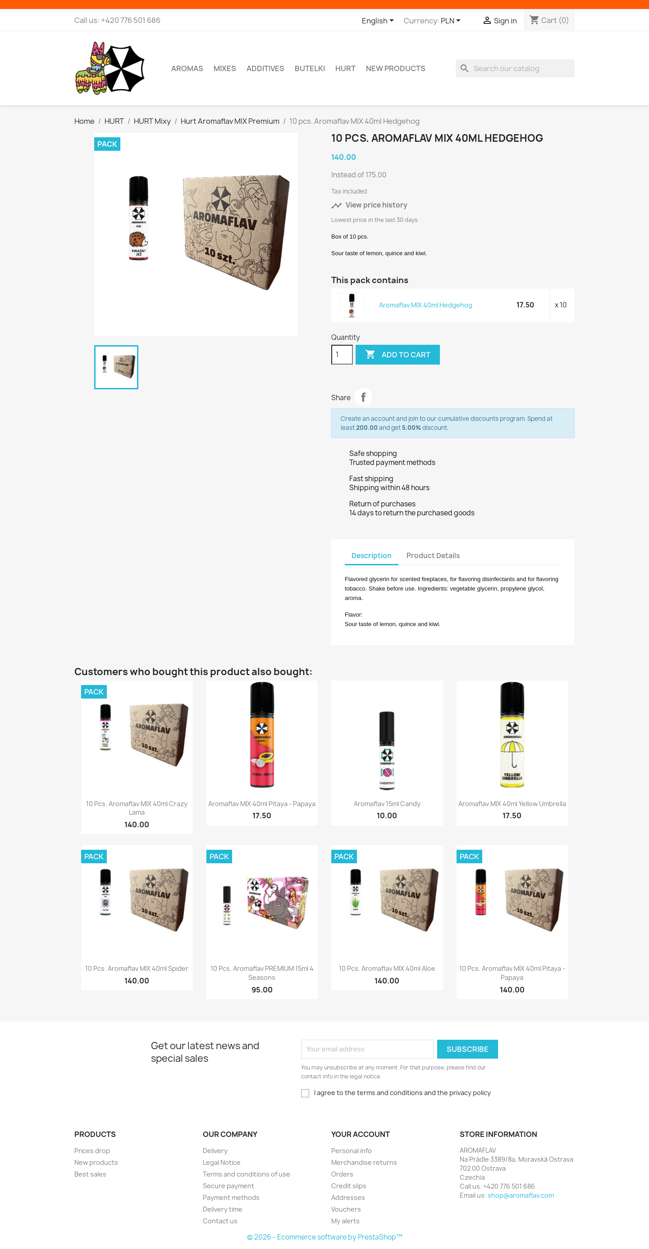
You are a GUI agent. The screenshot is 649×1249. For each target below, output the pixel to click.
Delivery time (222, 1209)
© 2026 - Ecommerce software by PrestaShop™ (324, 1237)
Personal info (351, 1150)
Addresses (348, 1197)
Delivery (215, 1150)
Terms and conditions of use (246, 1174)
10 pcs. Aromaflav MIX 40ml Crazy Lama (136, 808)
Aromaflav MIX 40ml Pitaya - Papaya (261, 803)
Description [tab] (372, 555)
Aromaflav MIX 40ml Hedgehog (425, 305)
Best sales (90, 1174)
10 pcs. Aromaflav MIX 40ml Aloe (387, 968)
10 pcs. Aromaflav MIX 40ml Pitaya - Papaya (512, 973)
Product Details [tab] (433, 555)
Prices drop (92, 1150)
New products (96, 1162)
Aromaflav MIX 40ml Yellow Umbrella (512, 803)
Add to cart (397, 355)
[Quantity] (342, 355)
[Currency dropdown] (452, 21)
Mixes (225, 68)
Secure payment (228, 1185)
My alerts (345, 1221)
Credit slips (348, 1185)
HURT (345, 68)
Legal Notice (222, 1162)
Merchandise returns (364, 1162)
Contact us (220, 1221)
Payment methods (231, 1197)
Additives (265, 68)
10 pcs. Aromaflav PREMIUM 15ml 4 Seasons (262, 973)
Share (363, 397)
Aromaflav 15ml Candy (387, 803)
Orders (342, 1174)
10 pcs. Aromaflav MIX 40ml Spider (136, 968)
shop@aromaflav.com (521, 1195)
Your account (360, 1134)
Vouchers (346, 1209)
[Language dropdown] (379, 21)
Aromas (187, 68)
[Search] (515, 68)
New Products (395, 68)
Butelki (310, 68)
